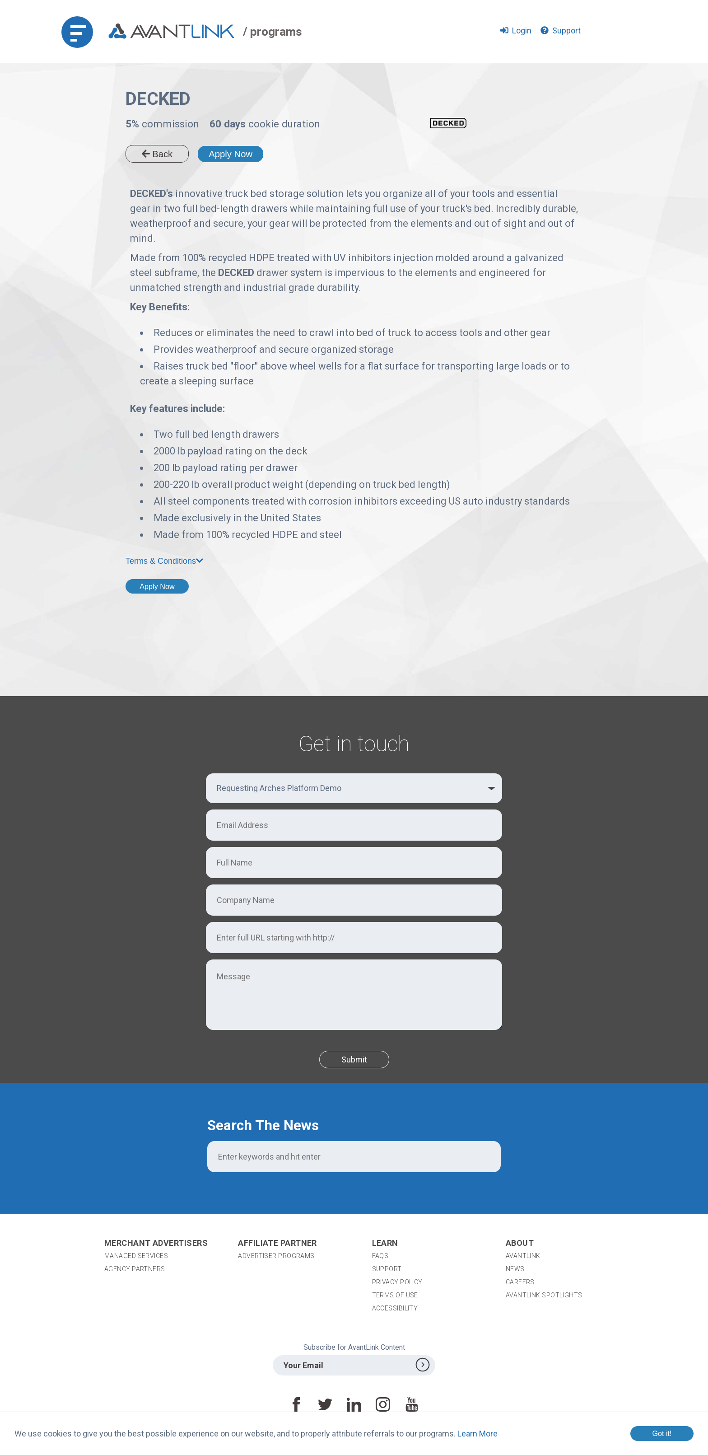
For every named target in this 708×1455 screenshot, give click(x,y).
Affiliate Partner (277, 1243)
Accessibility (395, 1308)
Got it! (661, 1433)
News (515, 1269)
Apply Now (230, 154)
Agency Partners (134, 1269)
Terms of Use (395, 1295)
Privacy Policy (397, 1282)
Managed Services (136, 1255)
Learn (385, 1243)
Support (387, 1269)
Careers (520, 1282)
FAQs (380, 1255)
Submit (354, 1059)
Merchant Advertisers (156, 1243)
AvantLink (523, 1255)
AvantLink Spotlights (545, 1295)
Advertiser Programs (276, 1255)
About (520, 1243)
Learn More (477, 1433)
